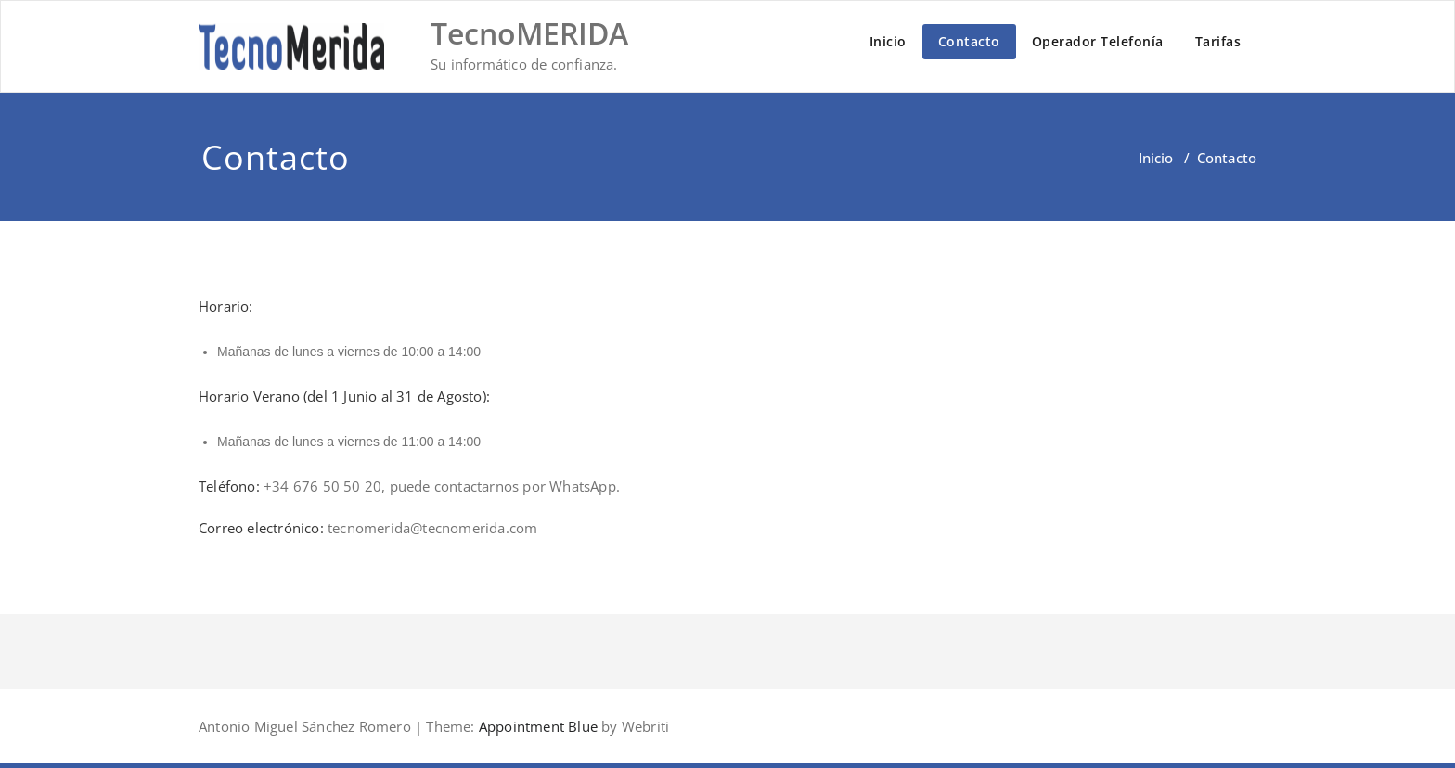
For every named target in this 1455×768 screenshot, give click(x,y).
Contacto (969, 41)
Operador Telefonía (1098, 41)
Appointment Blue (536, 726)
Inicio (888, 41)
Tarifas (1218, 41)
